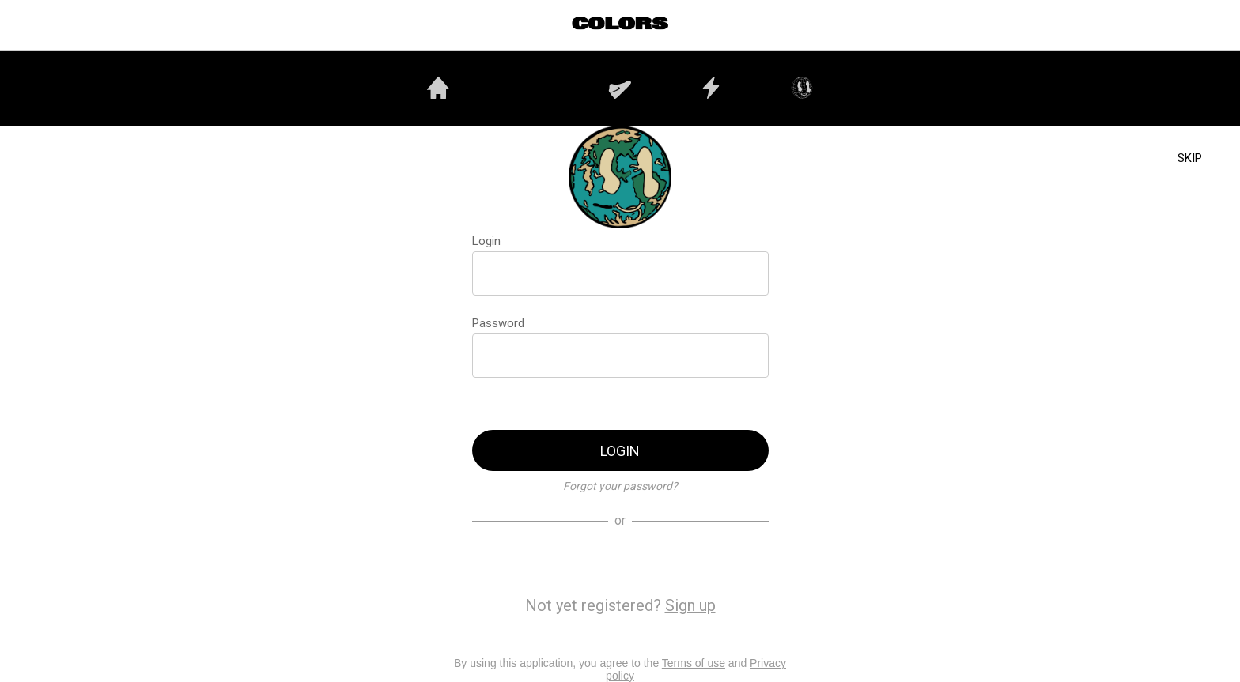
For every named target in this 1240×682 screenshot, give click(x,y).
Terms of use (693, 663)
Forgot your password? (620, 486)
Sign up (690, 605)
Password (498, 323)
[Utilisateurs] (1167, 25)
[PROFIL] (1208, 25)
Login (486, 241)
